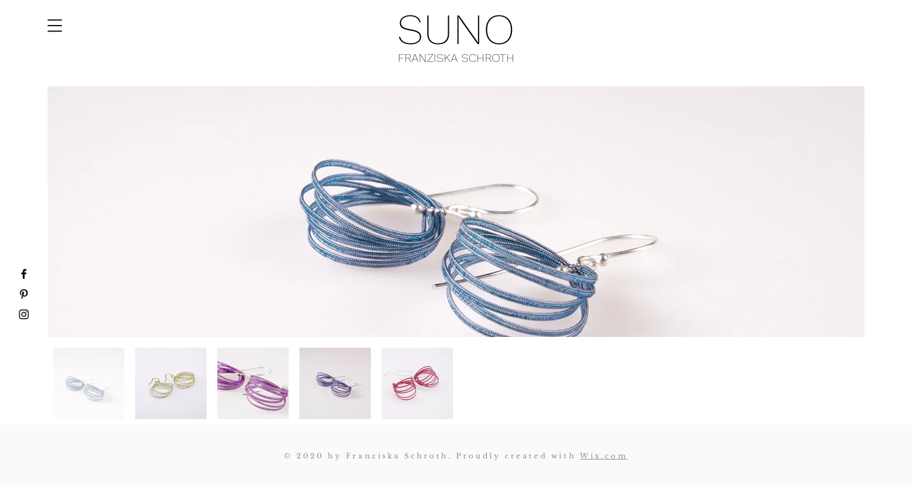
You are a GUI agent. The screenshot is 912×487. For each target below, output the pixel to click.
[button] (55, 25)
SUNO (456, 29)
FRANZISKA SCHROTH (456, 58)
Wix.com (603, 455)
